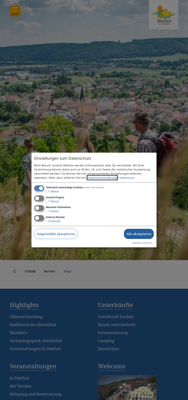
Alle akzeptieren (138, 234)
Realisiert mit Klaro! (142, 242)
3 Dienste (53, 221)
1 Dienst (52, 191)
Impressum (126, 177)
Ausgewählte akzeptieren (56, 234)
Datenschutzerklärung (102, 177)
